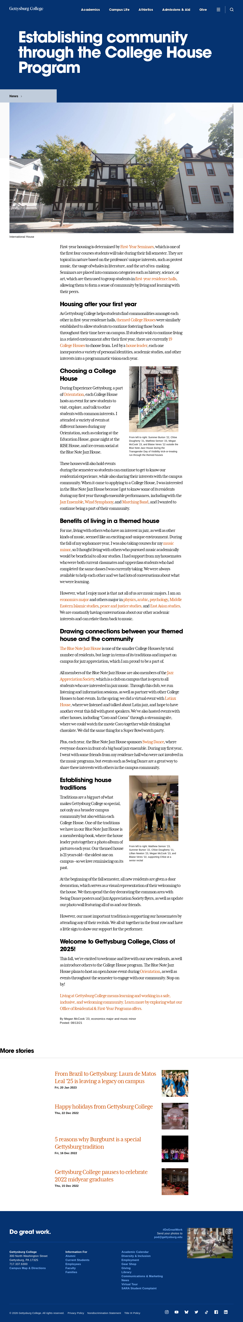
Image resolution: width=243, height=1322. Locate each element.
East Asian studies (165, 606)
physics (129, 599)
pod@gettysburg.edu (168, 1237)
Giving (126, 1268)
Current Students (77, 1260)
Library (126, 1272)
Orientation (74, 394)
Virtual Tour (130, 1284)
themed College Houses (135, 320)
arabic (142, 599)
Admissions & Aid (176, 10)
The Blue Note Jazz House (80, 648)
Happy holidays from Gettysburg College (104, 1106)
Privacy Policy (76, 1313)
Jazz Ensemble (71, 502)
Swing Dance (153, 742)
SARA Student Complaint (139, 1288)
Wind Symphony (99, 502)
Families (71, 1272)
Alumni (70, 1256)
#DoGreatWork (173, 1229)
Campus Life (119, 10)
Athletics (146, 10)
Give (203, 10)
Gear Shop (129, 1264)
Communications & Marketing (142, 1276)
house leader (136, 345)
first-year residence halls (155, 278)
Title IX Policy (132, 1313)
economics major (74, 599)
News (13, 96)
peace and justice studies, (121, 606)
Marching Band (135, 502)
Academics (90, 10)
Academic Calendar (135, 1252)
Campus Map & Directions (27, 1268)
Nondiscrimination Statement (104, 1313)
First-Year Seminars (137, 246)
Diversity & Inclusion (136, 1256)
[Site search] (232, 9)
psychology (159, 599)
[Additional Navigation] (218, 9)
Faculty (70, 1268)
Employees (73, 1264)
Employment (130, 1260)
